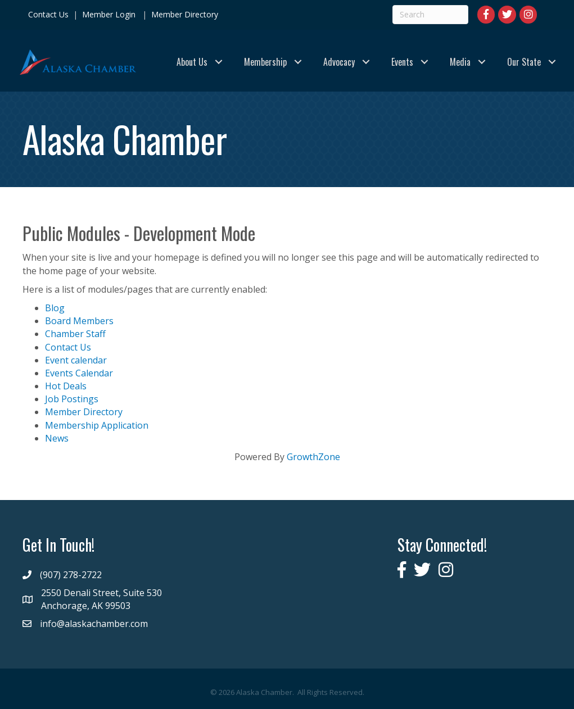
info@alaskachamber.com (94, 623)
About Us (192, 62)
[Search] (430, 14)
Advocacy (339, 62)
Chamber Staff (75, 334)
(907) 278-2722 (71, 575)
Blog (55, 308)
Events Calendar (79, 373)
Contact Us (48, 14)
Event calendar (76, 360)
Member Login (109, 14)
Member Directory (183, 14)
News (57, 438)
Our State (524, 62)
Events (402, 62)
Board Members (79, 321)
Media (460, 62)
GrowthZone (313, 457)
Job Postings (71, 399)
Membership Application (96, 425)
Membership (265, 62)
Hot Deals (66, 386)
